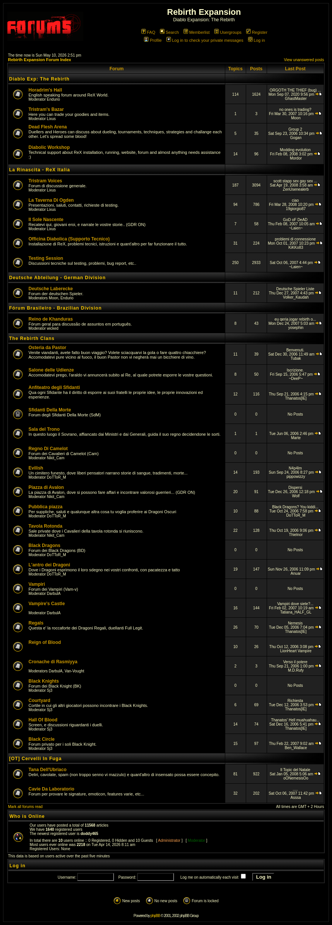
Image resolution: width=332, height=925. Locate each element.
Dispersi (295, 487)
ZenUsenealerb (296, 189)
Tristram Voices (45, 180)
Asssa (296, 797)
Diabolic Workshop (49, 147)
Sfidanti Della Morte (49, 410)
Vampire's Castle (46, 603)
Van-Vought (74, 671)
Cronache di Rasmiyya (52, 661)
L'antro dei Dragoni (49, 565)
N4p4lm (295, 468)
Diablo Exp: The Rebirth (39, 79)
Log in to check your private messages (204, 40)
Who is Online (27, 816)
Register (256, 32)
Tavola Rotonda (45, 526)
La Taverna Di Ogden (51, 200)
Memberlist (196, 32)
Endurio (53, 99)
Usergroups (228, 32)
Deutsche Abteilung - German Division (57, 277)
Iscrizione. (295, 370)
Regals (35, 623)
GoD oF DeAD (295, 220)
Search (169, 32)
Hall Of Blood (42, 720)
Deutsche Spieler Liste (295, 289)
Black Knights (43, 681)
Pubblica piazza (45, 506)
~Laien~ (296, 228)
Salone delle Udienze (51, 370)
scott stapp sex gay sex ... (295, 181)
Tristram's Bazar (46, 109)
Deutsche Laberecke (50, 288)
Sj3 (49, 690)
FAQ (148, 32)
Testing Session (45, 258)
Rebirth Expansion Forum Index (39, 59)
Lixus (51, 119)
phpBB (155, 916)
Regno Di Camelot (48, 448)
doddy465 (89, 834)
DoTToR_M (56, 477)
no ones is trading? (295, 110)
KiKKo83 (295, 247)
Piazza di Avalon (46, 487)
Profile (152, 40)
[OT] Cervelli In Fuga (35, 758)
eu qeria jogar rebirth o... (295, 319)
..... (295, 789)
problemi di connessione (295, 239)
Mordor (296, 158)
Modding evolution (295, 150)
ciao (295, 200)
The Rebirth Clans (32, 338)
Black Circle (41, 739)
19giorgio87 (296, 209)
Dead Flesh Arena (47, 127)
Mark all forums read (25, 807)
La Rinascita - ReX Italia (39, 169)
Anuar (296, 573)
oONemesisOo (295, 778)
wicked (52, 328)
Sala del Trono (44, 429)
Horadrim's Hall (45, 90)
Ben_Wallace (296, 748)
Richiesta (295, 701)
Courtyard (39, 700)
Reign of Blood (44, 642)
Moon (295, 118)
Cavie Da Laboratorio (51, 789)
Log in (256, 40)
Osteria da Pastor (47, 347)
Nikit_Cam (55, 458)
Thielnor (296, 535)
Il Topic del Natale (295, 770)
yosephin (296, 328)
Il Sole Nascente (45, 219)
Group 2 (295, 129)
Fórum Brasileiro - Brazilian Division (55, 308)
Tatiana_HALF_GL (295, 612)
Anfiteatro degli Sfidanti (54, 387)
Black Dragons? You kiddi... (295, 507)
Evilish (35, 468)
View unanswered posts (304, 60)
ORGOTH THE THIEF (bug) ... (295, 90)
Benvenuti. (295, 350)
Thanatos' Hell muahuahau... (295, 720)
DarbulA (53, 593)
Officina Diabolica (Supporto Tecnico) (69, 239)
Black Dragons (44, 545)
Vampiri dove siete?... (295, 604)
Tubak (296, 358)
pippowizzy (295, 476)
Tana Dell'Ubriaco (47, 769)
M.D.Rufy (296, 670)
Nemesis (295, 623)
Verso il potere (295, 662)
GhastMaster (296, 98)
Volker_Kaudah (296, 297)
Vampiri (36, 584)
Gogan (296, 138)
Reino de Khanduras (50, 319)
